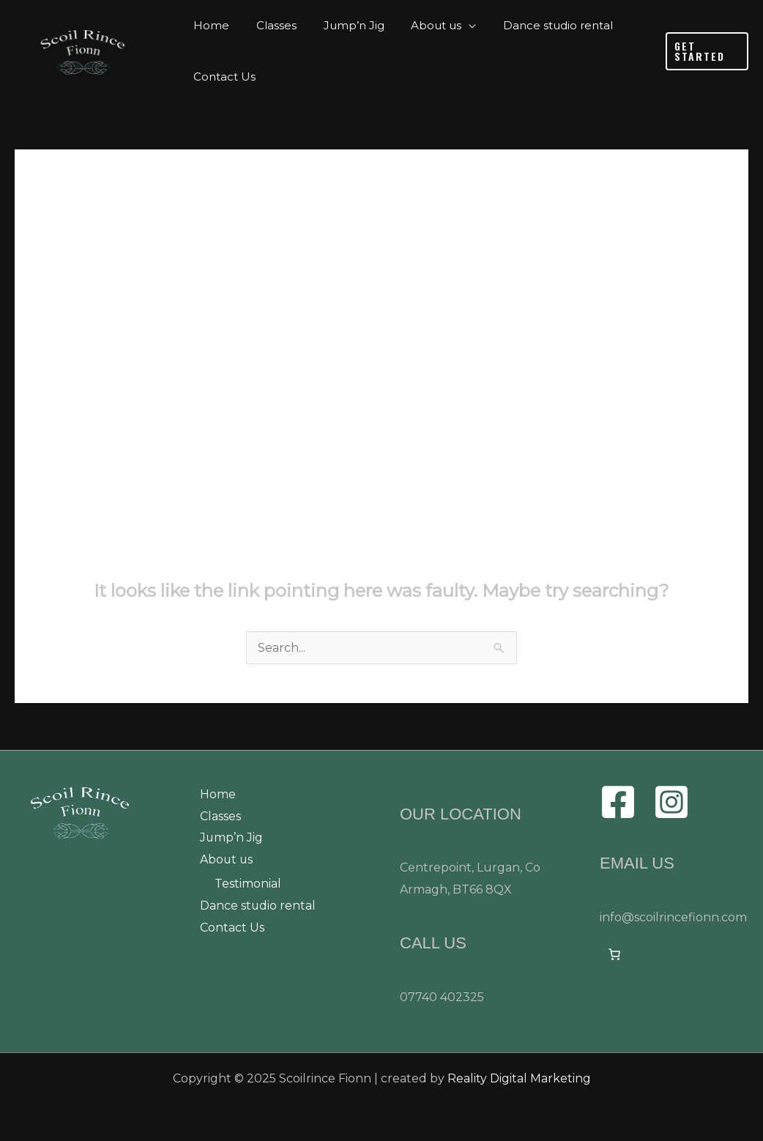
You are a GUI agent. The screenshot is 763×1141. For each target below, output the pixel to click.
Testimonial (248, 884)
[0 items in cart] (614, 954)
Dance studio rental (258, 906)
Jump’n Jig (232, 838)
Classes (220, 816)
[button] (705, 51)
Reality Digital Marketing (519, 1078)
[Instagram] (671, 802)
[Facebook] (618, 802)
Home (218, 794)
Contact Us (232, 928)
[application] (451, 25)
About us (227, 860)
